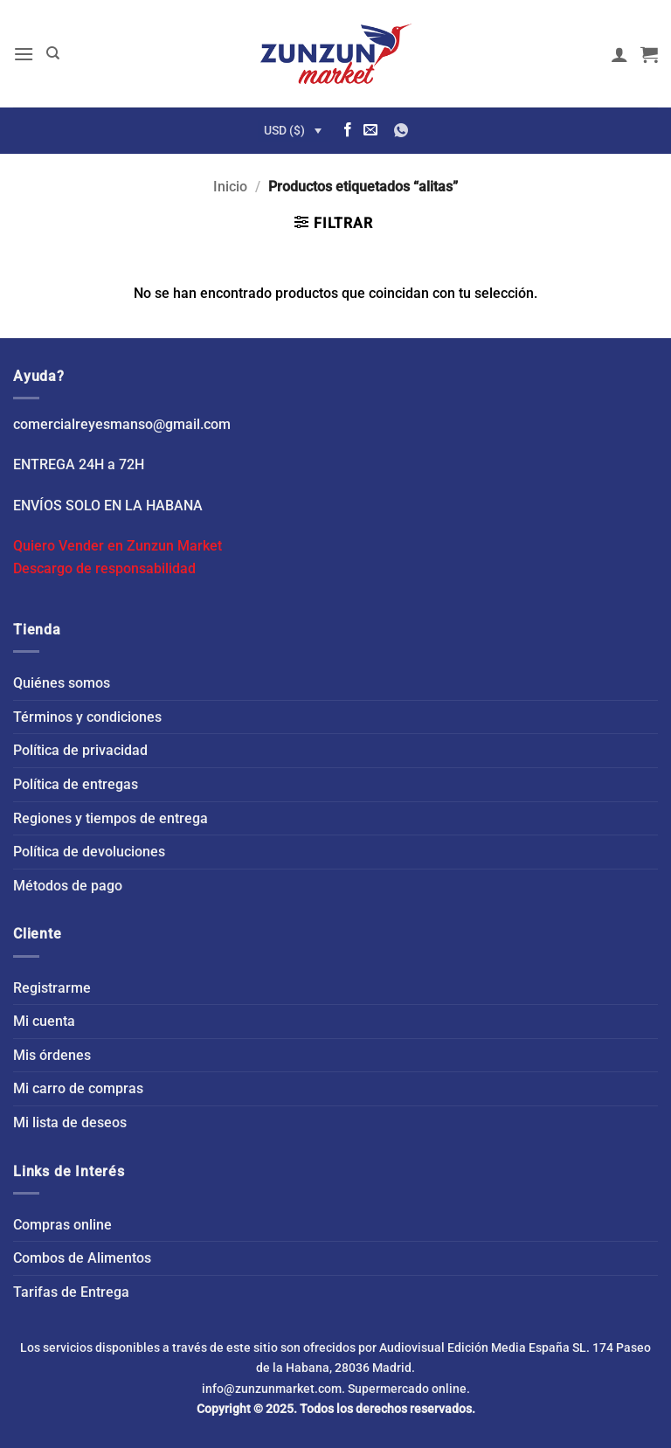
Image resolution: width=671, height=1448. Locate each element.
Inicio (230, 186)
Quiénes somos (61, 683)
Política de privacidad (80, 750)
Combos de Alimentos (82, 1258)
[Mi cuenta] (619, 54)
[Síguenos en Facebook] (348, 130)
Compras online (62, 1224)
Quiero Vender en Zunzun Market (117, 545)
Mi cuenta (44, 1021)
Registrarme (52, 988)
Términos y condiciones (87, 717)
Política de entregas (75, 784)
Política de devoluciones (89, 851)
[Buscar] (52, 53)
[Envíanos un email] (370, 130)
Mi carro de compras (78, 1088)
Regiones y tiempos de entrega (110, 818)
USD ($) (284, 130)
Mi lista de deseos (70, 1122)
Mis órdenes (52, 1055)
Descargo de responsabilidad (104, 568)
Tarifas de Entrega (71, 1292)
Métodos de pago (67, 885)
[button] (23, 53)
